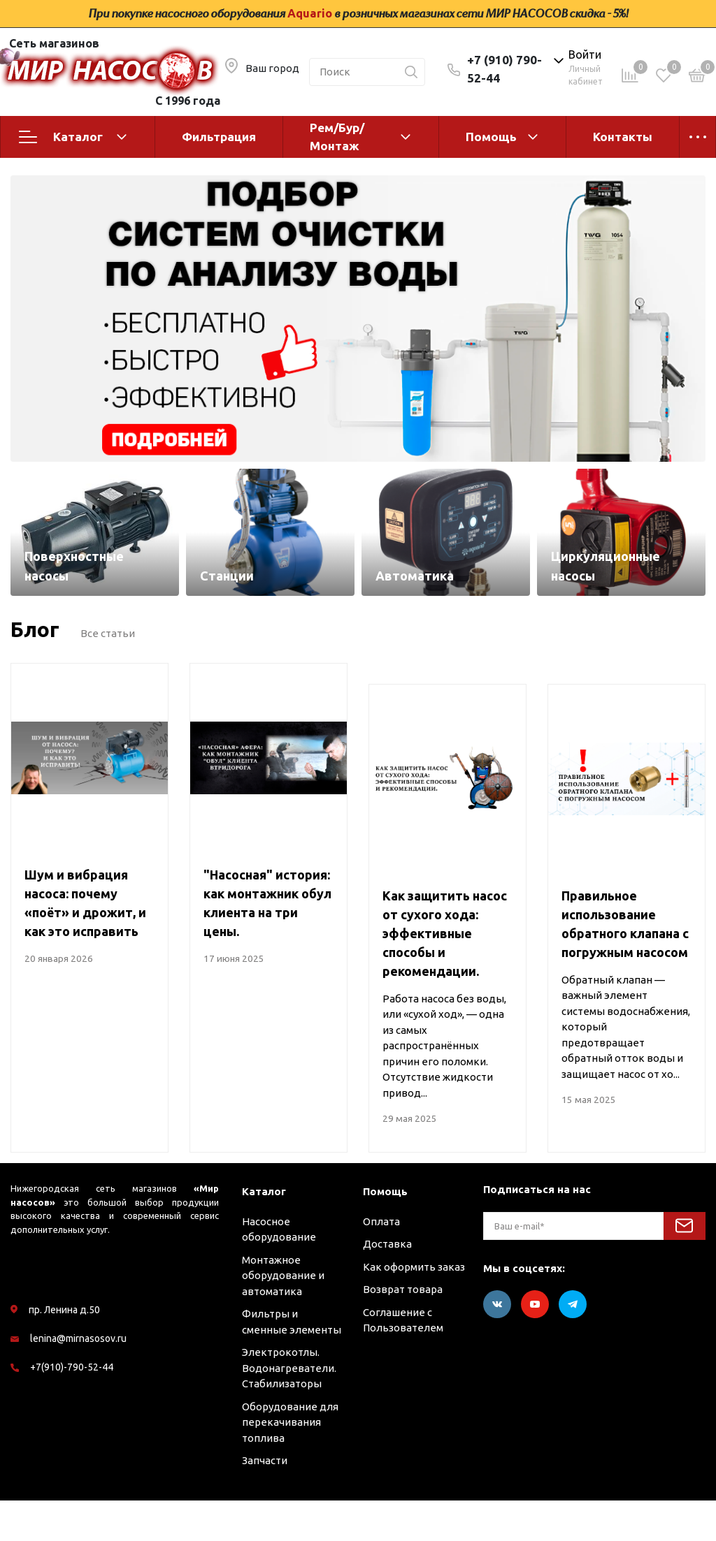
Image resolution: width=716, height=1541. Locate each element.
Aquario (309, 13)
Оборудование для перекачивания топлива (290, 1462)
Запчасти (264, 1501)
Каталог (73, 137)
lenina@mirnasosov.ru (78, 1379)
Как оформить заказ (414, 1307)
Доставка (387, 1285)
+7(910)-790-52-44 (71, 1408)
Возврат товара (403, 1330)
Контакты (622, 136)
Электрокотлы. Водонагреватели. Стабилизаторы (289, 1409)
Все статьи (107, 674)
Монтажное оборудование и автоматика (283, 1316)
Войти (584, 54)
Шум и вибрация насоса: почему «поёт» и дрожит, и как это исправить (85, 944)
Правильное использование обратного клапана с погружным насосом (625, 965)
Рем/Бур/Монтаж (337, 136)
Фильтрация (219, 136)
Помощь (491, 136)
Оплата (381, 1262)
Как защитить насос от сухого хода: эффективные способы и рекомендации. (444, 974)
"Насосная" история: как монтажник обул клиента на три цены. (267, 944)
